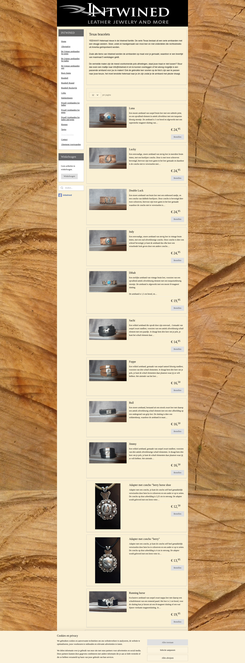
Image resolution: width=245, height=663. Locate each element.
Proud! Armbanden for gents (70, 111)
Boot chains (66, 73)
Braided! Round (67, 83)
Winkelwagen (69, 176)
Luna (132, 108)
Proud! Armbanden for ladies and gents (70, 118)
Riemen (64, 124)
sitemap (112, 657)
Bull (131, 402)
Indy (131, 231)
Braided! (64, 78)
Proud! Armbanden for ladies (70, 104)
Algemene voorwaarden (71, 144)
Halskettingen (67, 98)
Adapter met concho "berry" (144, 538)
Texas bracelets (67, 134)
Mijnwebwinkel (152, 657)
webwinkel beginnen (127, 657)
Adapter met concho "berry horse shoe (150, 484)
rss (117, 657)
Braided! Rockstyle (69, 88)
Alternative (65, 46)
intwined (65, 195)
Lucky (132, 149)
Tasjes (63, 129)
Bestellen (177, 137)
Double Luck (136, 190)
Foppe (132, 361)
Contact (64, 139)
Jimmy (132, 443)
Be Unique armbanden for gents (70, 52)
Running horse (137, 592)
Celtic (63, 93)
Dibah (132, 272)
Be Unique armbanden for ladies (70, 59)
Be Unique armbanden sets (70, 67)
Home (63, 41)
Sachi (132, 320)
